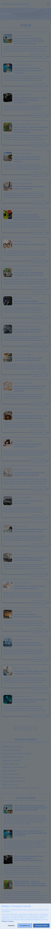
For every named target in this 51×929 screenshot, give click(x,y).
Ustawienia (11, 925)
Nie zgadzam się (25, 925)
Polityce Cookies (7, 921)
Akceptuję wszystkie (41, 925)
